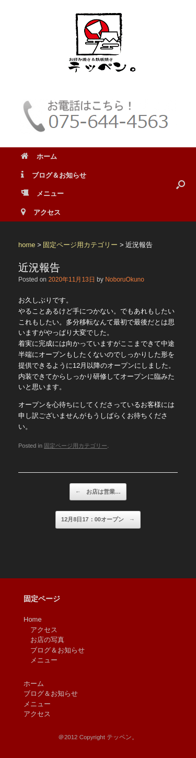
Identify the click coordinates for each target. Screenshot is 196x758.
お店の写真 (47, 640)
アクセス (41, 212)
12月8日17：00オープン (98, 520)
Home (33, 619)
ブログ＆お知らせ (53, 175)
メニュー (42, 193)
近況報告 (39, 267)
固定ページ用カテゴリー (80, 245)
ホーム (39, 156)
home (27, 245)
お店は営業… (98, 492)
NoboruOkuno (124, 279)
